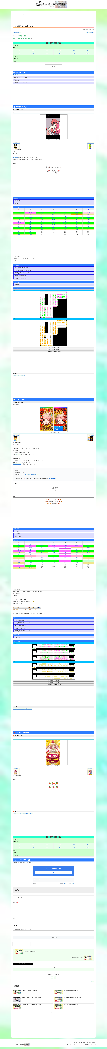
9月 (47, 53)
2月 (33, 50)
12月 (87, 53)
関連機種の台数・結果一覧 (20, 82)
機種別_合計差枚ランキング (22, 273)
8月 (33, 53)
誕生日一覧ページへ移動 (19, 74)
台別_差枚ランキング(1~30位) (22, 267)
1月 (19, 50)
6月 (87, 50)
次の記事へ (90, 32)
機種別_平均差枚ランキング (22, 275)
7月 (19, 53)
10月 (60, 53)
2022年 (16, 61)
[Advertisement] (53, 20)
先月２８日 (15, 157)
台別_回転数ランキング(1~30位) (23, 270)
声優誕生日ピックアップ (20, 80)
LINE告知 (17, 203)
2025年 (16, 47)
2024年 (16, 56)
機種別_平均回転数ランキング (22, 278)
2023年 (16, 58)
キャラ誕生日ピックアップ (20, 77)
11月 (74, 53)
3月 (47, 50)
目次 (52, 66)
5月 (74, 50)
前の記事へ (17, 32)
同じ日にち (17, 200)
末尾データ (17, 284)
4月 (60, 50)
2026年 (16, 45)
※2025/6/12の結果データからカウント (53, 83)
